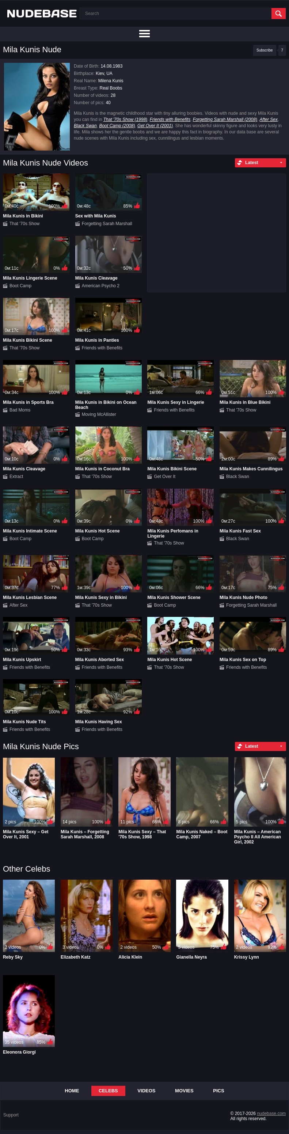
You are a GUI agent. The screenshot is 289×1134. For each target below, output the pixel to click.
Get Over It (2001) (155, 125)
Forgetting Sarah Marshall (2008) (225, 119)
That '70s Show (24, 223)
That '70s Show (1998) (125, 119)
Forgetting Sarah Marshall (107, 223)
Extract (16, 476)
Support (11, 1115)
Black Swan (85, 125)
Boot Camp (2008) (117, 125)
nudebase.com (271, 1113)
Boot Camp (20, 285)
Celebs (108, 1090)
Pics (218, 1090)
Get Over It (164, 476)
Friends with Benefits (170, 119)
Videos (146, 1090)
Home (72, 1090)
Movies (184, 1090)
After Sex (269, 119)
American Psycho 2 (100, 285)
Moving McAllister (99, 414)
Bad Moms (19, 410)
